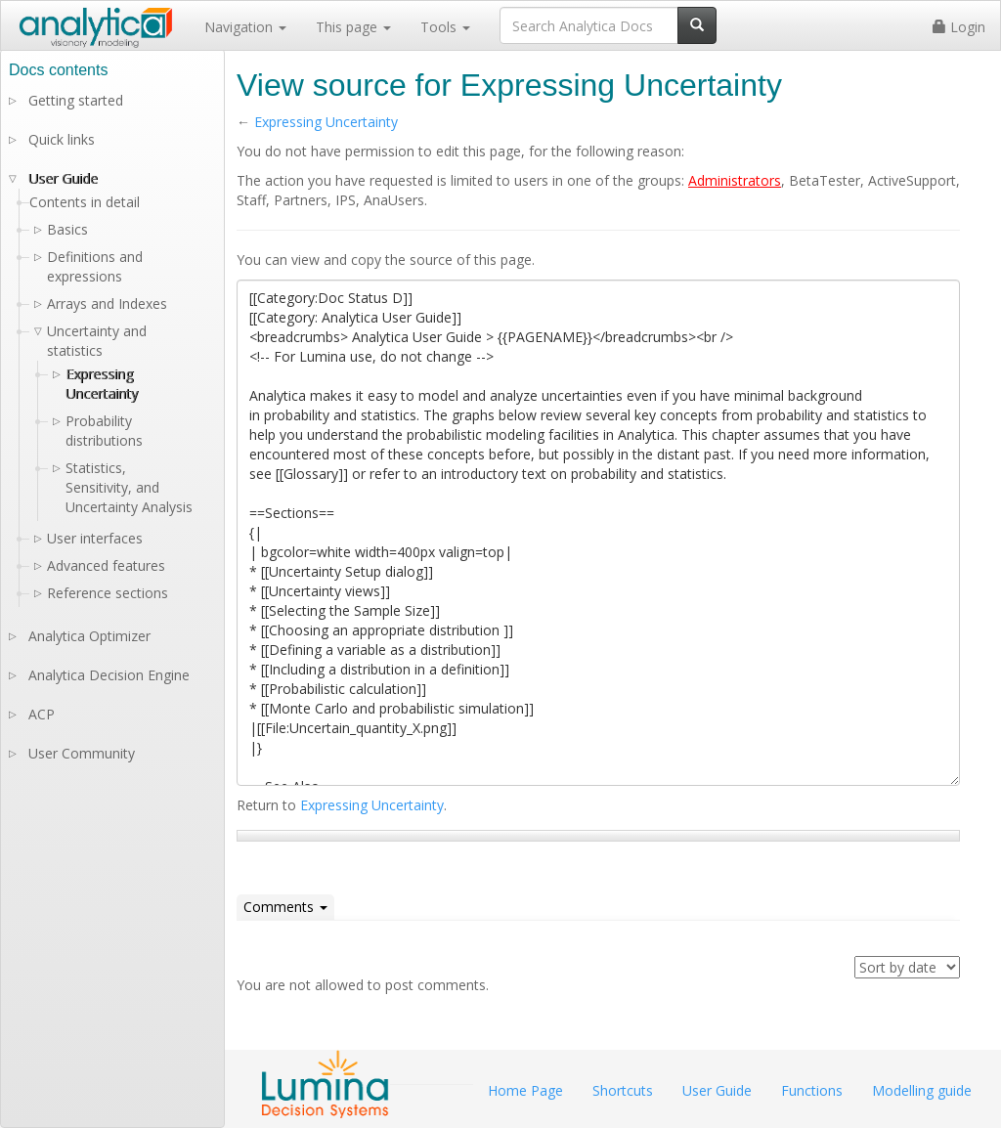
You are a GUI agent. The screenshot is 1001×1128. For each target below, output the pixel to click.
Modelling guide (922, 1090)
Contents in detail (84, 202)
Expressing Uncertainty (326, 121)
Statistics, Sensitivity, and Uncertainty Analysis (129, 487)
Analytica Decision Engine (109, 675)
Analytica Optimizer (89, 636)
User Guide (63, 178)
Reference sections (107, 593)
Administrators (734, 180)
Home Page (525, 1090)
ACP (41, 714)
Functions (812, 1090)
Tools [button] (445, 27)
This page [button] (353, 27)
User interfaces (95, 538)
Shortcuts (622, 1090)
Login (959, 27)
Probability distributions (104, 431)
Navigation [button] (245, 27)
